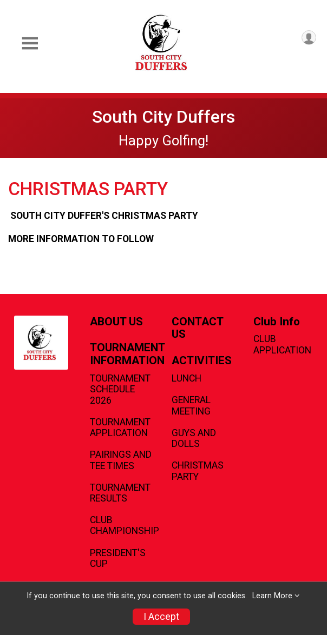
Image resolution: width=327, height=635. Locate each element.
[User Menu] (309, 37)
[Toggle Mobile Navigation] (30, 43)
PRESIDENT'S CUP (118, 558)
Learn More (272, 595)
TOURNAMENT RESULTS (120, 493)
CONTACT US (197, 328)
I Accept (161, 616)
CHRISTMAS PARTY (198, 471)
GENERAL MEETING (191, 405)
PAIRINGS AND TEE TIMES (121, 460)
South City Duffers (163, 116)
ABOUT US (116, 322)
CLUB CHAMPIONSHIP (122, 525)
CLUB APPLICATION (282, 344)
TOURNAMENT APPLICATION (120, 427)
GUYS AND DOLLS (194, 438)
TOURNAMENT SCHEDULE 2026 (120, 389)
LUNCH (186, 378)
